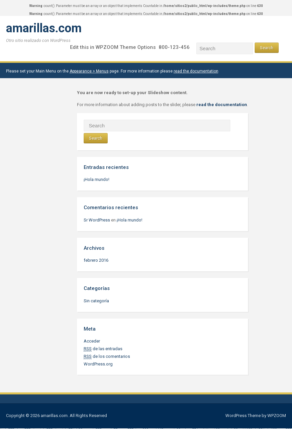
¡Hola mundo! (96, 179)
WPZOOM (276, 415)
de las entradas (103, 349)
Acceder (92, 341)
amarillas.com (44, 28)
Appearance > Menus (89, 71)
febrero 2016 (96, 260)
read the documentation (196, 71)
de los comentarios (107, 356)
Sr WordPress (97, 219)
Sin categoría (96, 300)
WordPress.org (98, 363)
